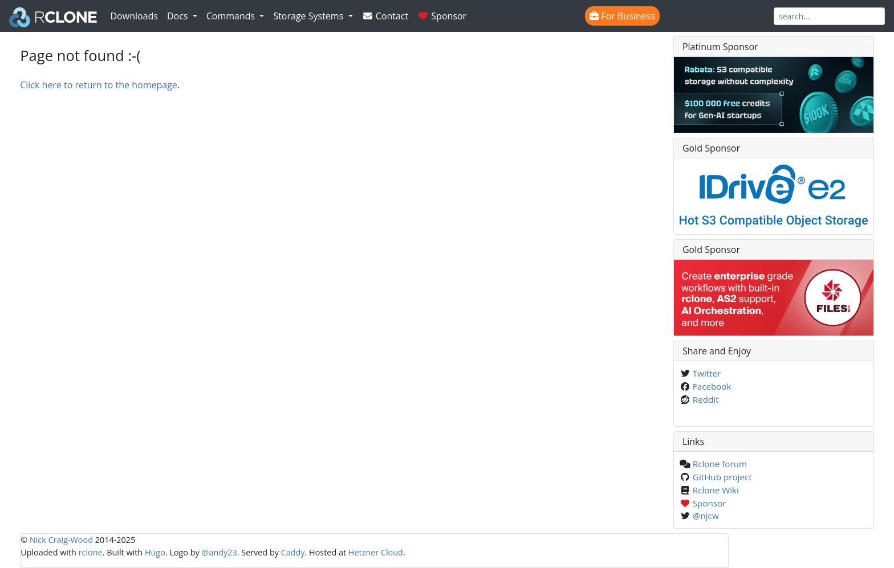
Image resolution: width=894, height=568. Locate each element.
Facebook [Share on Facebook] (712, 386)
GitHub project (722, 477)
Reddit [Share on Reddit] (706, 399)
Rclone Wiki (716, 490)
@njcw (706, 515)
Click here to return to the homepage (98, 85)
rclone (91, 552)
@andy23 (219, 552)
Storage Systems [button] (309, 16)
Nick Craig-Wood (61, 539)
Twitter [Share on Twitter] (707, 373)
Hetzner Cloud (375, 552)
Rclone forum (720, 463)
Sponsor (441, 16)
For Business (622, 16)
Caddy (293, 552)
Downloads (134, 16)
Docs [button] (178, 16)
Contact (385, 16)
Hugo (155, 552)
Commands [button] (232, 16)
